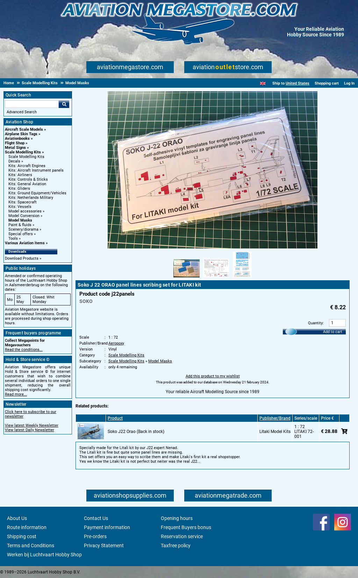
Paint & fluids (19, 225)
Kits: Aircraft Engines (26, 166)
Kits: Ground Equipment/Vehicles (37, 193)
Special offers (20, 234)
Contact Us (96, 518)
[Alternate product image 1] (186, 277)
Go (64, 104)
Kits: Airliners (20, 175)
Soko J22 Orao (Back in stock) (136, 431)
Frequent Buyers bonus (186, 527)
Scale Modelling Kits (23, 152)
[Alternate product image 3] (242, 277)
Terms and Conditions (30, 545)
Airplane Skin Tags (21, 134)
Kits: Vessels (19, 206)
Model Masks (20, 220)
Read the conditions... (24, 349)
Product (115, 418)
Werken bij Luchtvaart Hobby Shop (44, 554)
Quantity (315, 323)
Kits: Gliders (19, 188)
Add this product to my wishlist (213, 376)
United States (297, 83)
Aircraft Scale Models (24, 129)
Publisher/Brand (275, 418)
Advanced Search (22, 112)
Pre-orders (95, 536)
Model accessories (25, 211)
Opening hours (177, 518)
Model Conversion (24, 216)
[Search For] (32, 104)
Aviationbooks (17, 138)
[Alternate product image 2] (216, 277)
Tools (13, 238)
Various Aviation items (25, 243)
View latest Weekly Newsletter (31, 425)
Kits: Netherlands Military (30, 197)
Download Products (21, 258)
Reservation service (182, 536)
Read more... (16, 394)
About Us (17, 518)
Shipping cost (21, 536)
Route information (26, 527)
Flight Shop (14, 143)
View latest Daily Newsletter (29, 430)
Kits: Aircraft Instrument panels (36, 170)
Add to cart (332, 332)
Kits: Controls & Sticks (28, 179)
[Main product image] (212, 247)
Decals (14, 161)
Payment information (107, 527)
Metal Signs (15, 147)
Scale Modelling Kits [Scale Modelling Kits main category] (26, 156)
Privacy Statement (104, 545)
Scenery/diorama (23, 229)
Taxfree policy (176, 545)
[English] (262, 83)
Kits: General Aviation (27, 184)
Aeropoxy (116, 343)
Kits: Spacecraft (22, 202)
